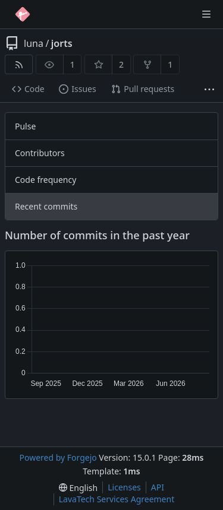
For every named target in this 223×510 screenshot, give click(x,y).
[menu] (78, 487)
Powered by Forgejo (57, 457)
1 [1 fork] (170, 64)
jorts (62, 43)
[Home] (22, 14)
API (157, 487)
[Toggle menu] (206, 14)
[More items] (209, 89)
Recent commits (46, 206)
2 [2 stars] (121, 64)
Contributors (40, 153)
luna (33, 43)
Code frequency (45, 179)
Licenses (124, 487)
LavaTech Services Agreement (116, 499)
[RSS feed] (19, 64)
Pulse (25, 126)
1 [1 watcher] (72, 64)
